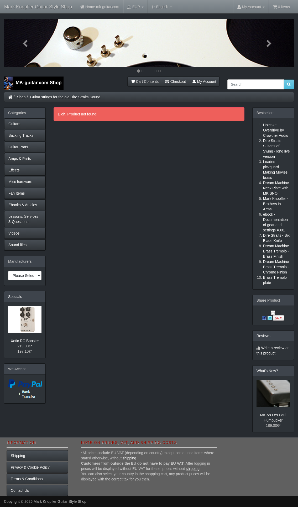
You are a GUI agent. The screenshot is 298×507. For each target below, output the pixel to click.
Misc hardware (20, 182)
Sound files (17, 245)
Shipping (18, 456)
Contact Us (20, 490)
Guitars (14, 124)
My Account (204, 81)
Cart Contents (145, 81)
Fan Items (16, 193)
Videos (14, 233)
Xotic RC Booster (25, 341)
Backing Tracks (20, 135)
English (162, 7)
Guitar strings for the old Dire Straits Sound (65, 97)
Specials (15, 297)
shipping (129, 458)
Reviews (263, 336)
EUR (136, 7)
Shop (21, 97)
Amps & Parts (19, 158)
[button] (26, 43)
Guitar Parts (18, 147)
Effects (14, 170)
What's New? (267, 371)
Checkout (175, 81)
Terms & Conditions (27, 479)
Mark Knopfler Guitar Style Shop (38, 6)
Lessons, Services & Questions (23, 219)
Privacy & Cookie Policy (30, 467)
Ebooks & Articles (22, 205)
